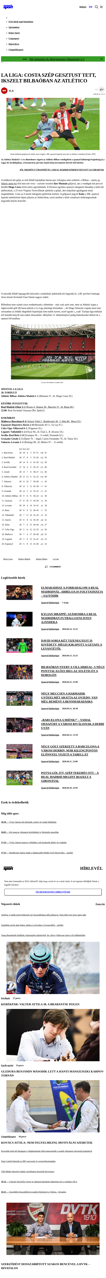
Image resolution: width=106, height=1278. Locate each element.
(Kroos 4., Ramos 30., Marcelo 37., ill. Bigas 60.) (37, 407)
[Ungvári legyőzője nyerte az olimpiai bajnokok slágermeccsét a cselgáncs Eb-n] (53, 1182)
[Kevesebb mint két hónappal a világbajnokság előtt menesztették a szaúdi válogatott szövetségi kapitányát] (53, 1151)
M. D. (11, 90)
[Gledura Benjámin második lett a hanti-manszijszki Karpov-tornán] (53, 1060)
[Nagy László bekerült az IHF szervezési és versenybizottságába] (53, 1161)
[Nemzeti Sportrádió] (90, 7)
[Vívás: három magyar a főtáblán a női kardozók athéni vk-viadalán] (53, 842)
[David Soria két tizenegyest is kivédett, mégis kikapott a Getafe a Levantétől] (19, 652)
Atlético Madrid (24, 559)
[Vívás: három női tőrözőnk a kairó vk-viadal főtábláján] (53, 822)
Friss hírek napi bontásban (21, 22)
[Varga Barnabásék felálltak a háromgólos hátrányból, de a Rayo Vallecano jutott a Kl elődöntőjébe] (53, 935)
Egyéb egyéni (7, 1065)
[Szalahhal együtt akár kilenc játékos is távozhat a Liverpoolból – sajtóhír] (53, 925)
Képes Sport (14, 33)
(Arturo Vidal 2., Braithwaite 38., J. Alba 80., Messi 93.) (41, 421)
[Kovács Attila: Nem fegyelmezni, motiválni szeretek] (53, 1132)
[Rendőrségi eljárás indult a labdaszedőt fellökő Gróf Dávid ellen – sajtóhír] (53, 853)
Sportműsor (14, 27)
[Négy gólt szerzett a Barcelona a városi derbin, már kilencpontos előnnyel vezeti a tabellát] (19, 758)
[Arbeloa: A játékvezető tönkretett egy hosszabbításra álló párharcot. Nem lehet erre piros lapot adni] (53, 915)
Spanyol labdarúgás (50, 603)
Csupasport (14, 38)
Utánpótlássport (16, 50)
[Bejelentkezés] (82, 7)
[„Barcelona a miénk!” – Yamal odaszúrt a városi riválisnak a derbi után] (19, 731)
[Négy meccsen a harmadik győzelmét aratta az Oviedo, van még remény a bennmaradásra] (19, 705)
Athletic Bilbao (41, 559)
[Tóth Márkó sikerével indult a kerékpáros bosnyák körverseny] (53, 1171)
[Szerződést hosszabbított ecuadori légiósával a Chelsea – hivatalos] (53, 1192)
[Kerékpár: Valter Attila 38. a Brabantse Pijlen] (53, 993)
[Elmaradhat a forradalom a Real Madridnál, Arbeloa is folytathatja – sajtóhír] (19, 599)
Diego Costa (8, 559)
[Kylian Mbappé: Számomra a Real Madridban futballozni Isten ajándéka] (19, 626)
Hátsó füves (14, 44)
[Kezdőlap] (8, 7)
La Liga (56, 559)
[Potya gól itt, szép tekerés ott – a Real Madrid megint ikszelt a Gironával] (19, 784)
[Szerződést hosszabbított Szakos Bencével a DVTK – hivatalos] (53, 1254)
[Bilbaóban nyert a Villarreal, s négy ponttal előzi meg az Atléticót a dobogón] (19, 679)
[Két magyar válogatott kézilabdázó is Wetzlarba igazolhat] (53, 832)
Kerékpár (5, 998)
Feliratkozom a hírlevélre (53, 892)
